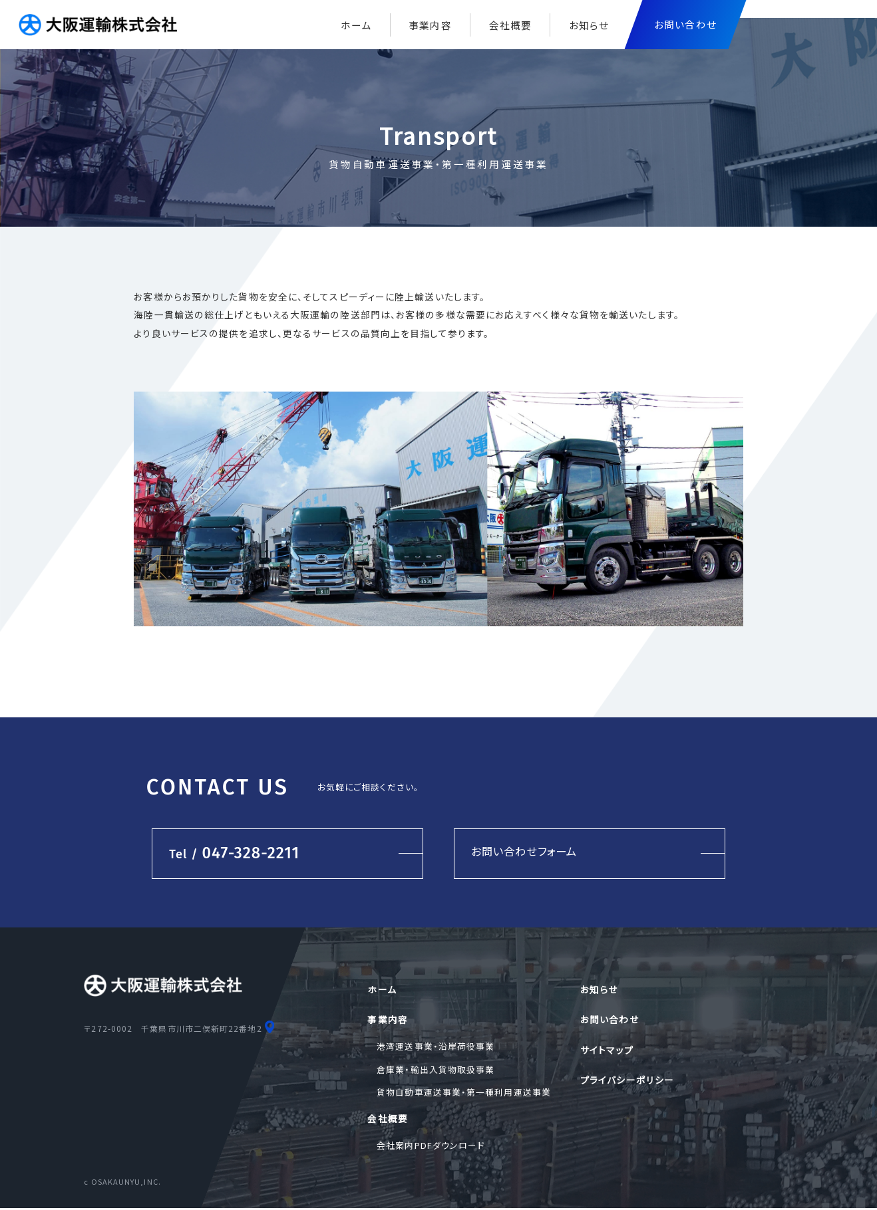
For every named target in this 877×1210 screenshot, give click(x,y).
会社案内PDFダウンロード (430, 1146)
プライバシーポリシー (627, 1081)
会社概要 (510, 25)
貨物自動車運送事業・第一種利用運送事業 (464, 1093)
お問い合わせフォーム (525, 851)
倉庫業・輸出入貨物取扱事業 (435, 1070)
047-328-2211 (232, 853)
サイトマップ (606, 1050)
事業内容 (430, 25)
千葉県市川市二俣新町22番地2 (201, 1028)
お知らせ (589, 25)
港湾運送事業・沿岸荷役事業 (435, 1046)
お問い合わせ (609, 1020)
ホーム (356, 25)
